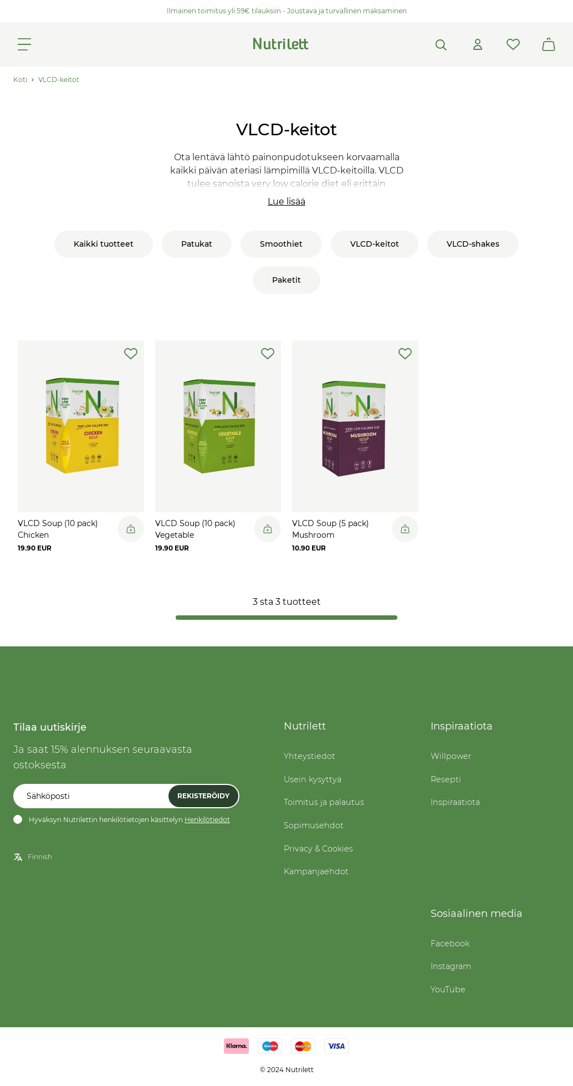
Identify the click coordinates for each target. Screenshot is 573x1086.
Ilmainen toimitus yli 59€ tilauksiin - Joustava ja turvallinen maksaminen (287, 11)
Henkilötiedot (207, 819)
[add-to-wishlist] (131, 354)
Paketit (286, 280)
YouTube (448, 990)
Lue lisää (286, 201)
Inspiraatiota (455, 802)
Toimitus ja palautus (324, 802)
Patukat (196, 244)
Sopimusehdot (314, 825)
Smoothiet (281, 244)
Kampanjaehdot (316, 871)
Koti (20, 79)
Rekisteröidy (203, 796)
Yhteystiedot (309, 756)
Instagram (451, 966)
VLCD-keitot (58, 79)
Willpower (451, 756)
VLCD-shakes (473, 244)
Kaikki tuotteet (104, 244)
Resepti (446, 779)
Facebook (450, 944)
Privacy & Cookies (318, 849)
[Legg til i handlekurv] (130, 529)
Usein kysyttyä (312, 779)
